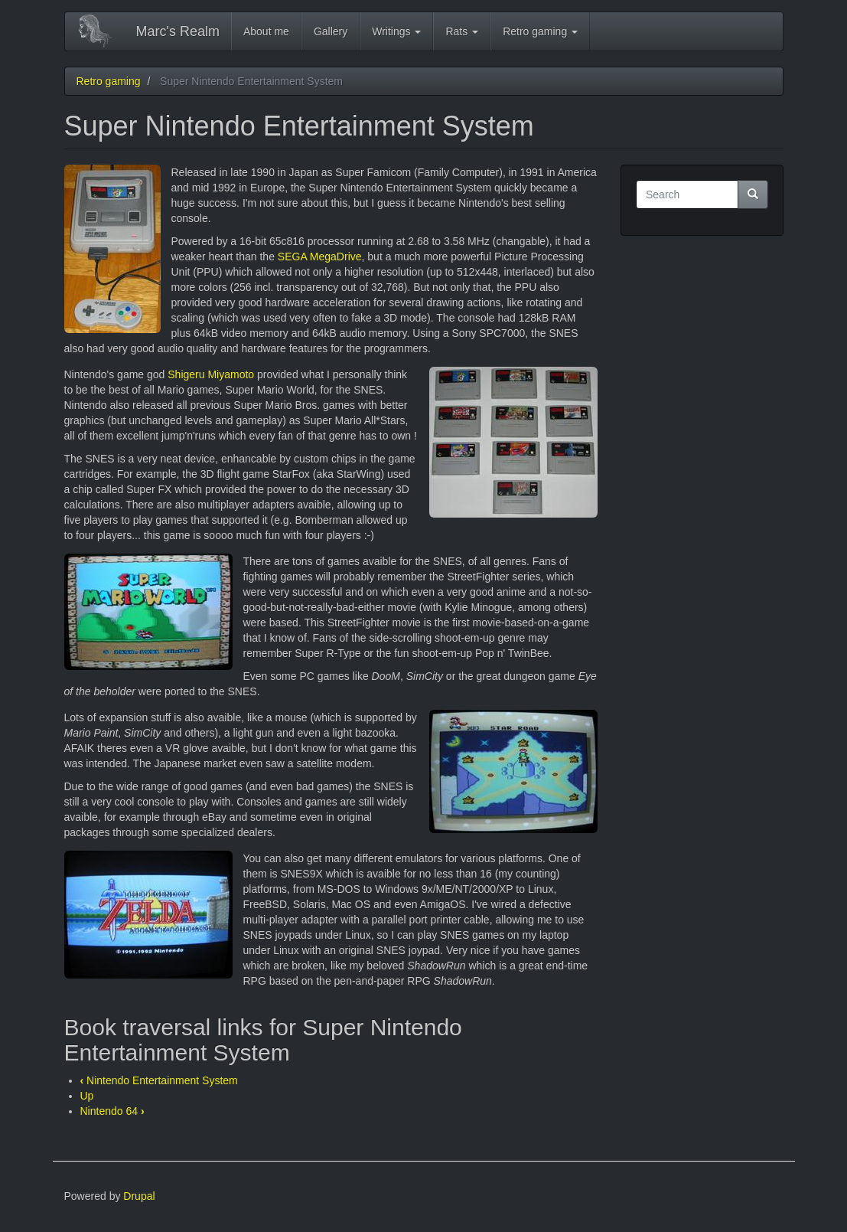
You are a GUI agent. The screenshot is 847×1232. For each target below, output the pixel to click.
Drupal (139, 1196)
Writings (396, 31)
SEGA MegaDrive (320, 256)
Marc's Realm (178, 31)
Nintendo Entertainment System (159, 1080)
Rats (461, 31)
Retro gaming (540, 31)
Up (87, 1096)
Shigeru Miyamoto (211, 374)
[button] (112, 249)
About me (266, 31)
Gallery (330, 31)
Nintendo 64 (112, 1111)
